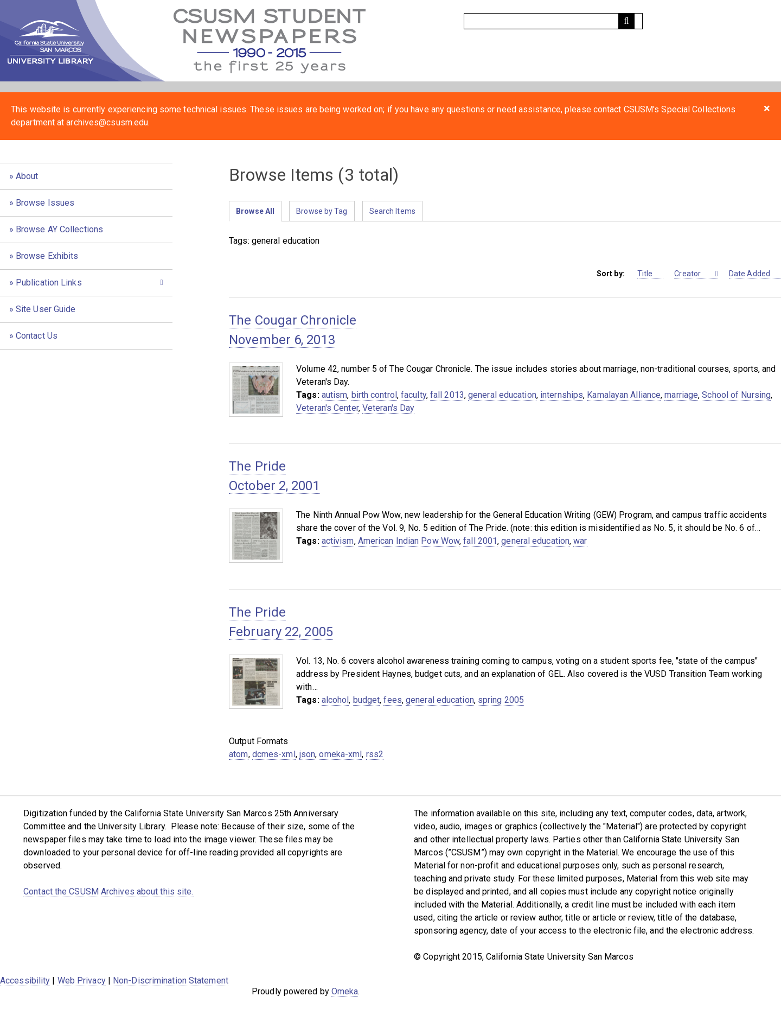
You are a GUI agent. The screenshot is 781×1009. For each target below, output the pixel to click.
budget (366, 700)
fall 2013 (447, 395)
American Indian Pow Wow (408, 541)
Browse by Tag (321, 211)
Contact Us (36, 336)
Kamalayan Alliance (624, 395)
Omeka (345, 991)
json (307, 754)
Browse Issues (45, 203)
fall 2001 (480, 541)
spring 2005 (501, 700)
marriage (681, 395)
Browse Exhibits (47, 256)
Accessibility (25, 980)
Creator (693, 273)
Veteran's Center (327, 408)
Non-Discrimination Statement (170, 980)
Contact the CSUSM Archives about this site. (108, 891)
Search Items (392, 211)
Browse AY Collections (59, 229)
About (27, 176)
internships (561, 395)
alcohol (335, 700)
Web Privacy (81, 980)
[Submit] (626, 21)
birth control (374, 395)
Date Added (755, 273)
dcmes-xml (274, 754)
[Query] (553, 21)
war (580, 541)
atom (238, 754)
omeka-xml (340, 754)
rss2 (374, 754)
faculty (413, 395)
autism (335, 395)
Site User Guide (46, 309)
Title (650, 273)
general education (502, 395)
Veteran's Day (388, 408)
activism (338, 541)
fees (392, 700)
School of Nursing (736, 395)
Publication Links (49, 282)
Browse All (255, 211)
